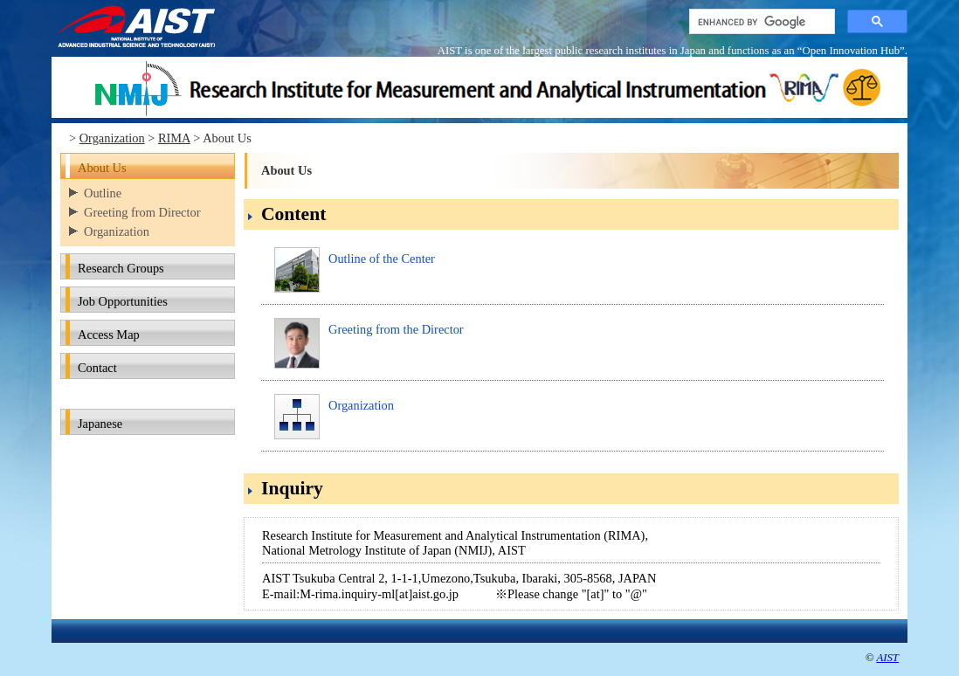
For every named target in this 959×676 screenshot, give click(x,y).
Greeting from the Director (396, 329)
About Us (102, 168)
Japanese (100, 424)
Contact (97, 368)
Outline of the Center (381, 259)
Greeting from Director (142, 212)
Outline (102, 193)
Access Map (109, 334)
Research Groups (121, 268)
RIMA (174, 138)
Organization (112, 138)
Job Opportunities (123, 301)
